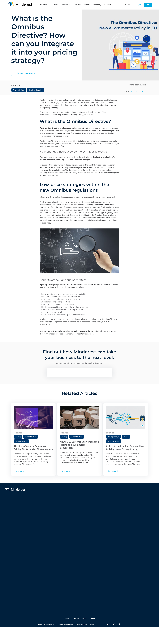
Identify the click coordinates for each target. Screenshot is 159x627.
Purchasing (41, 588)
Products (43, 5)
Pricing (18, 437)
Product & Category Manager (48, 593)
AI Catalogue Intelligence (46, 526)
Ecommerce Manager (45, 597)
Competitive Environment (46, 556)
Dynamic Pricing (21, 441)
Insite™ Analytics (43, 552)
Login (84, 610)
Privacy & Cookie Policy (46, 616)
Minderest (18, 504)
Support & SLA (78, 504)
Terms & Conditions (66, 616)
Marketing (41, 584)
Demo (92, 610)
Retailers (40, 566)
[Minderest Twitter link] (114, 616)
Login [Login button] (139, 5)
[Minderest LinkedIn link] (108, 616)
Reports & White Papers (140, 512)
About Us (109, 504)
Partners (109, 508)
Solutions (54, 5)
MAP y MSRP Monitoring (46, 513)
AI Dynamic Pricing (44, 517)
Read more (21, 471)
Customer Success (79, 508)
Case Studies (136, 508)
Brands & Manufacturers (46, 570)
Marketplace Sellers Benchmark (49, 539)
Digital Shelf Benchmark (46, 548)
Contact (107, 5)
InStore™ (40, 543)
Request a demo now (26, 73)
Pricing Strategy (18, 90)
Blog (133, 504)
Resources (66, 5)
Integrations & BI (79, 512)
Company (97, 5)
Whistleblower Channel (85, 616)
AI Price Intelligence (44, 522)
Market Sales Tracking (45, 535)
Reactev (18, 508)
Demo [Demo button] (148, 5)
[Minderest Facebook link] (119, 616)
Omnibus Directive (35, 90)
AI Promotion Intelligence (46, 530)
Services (77, 5)
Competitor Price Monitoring (48, 509)
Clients (87, 5)
